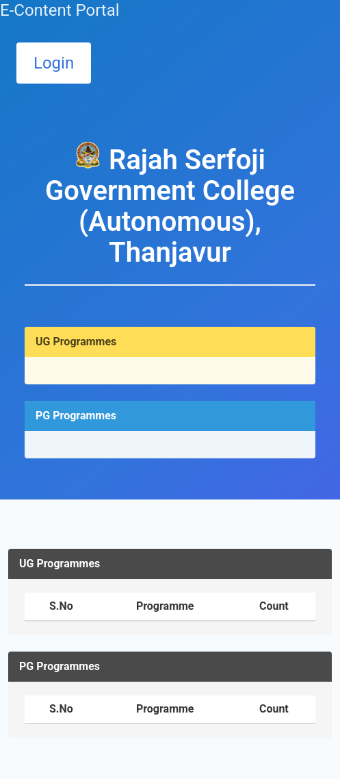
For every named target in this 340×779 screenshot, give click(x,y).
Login (54, 63)
